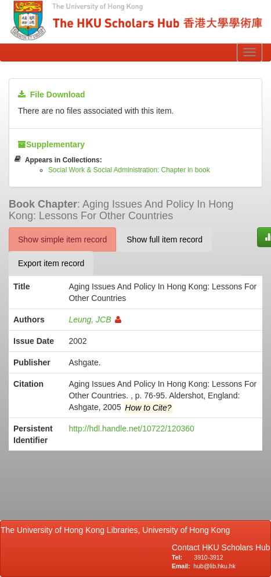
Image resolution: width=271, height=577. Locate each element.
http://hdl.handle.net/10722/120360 (131, 428)
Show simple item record (62, 239)
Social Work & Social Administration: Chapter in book (129, 170)
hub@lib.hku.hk (214, 566)
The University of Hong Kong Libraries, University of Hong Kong (117, 530)
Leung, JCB (94, 319)
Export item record (51, 263)
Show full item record (165, 239)
